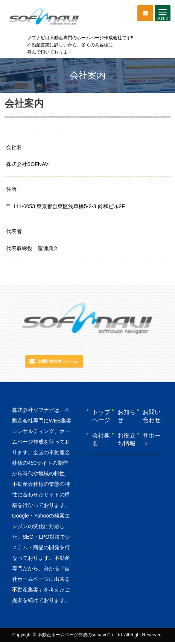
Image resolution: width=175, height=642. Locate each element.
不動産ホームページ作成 (62, 634)
